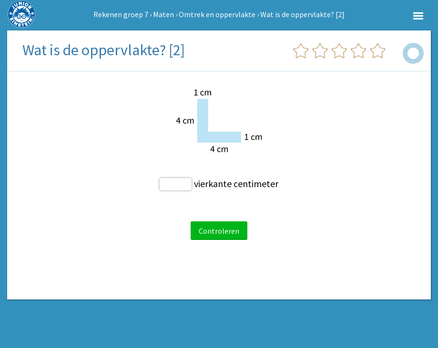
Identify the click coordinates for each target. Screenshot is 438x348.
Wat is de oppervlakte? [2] (302, 14)
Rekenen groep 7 (120, 14)
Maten (163, 14)
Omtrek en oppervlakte (217, 14)
